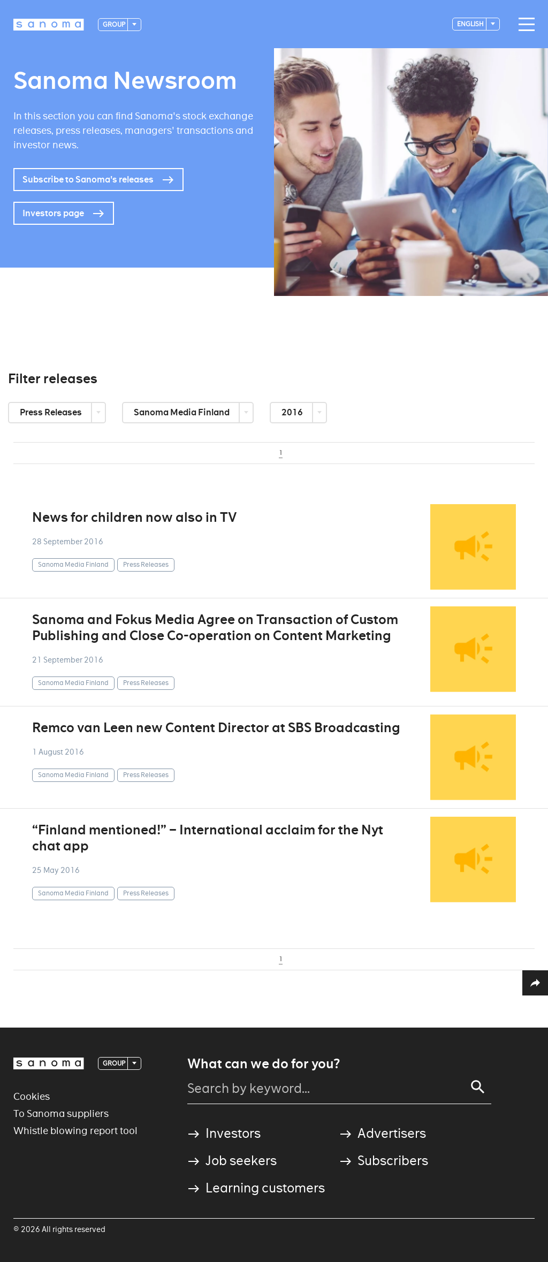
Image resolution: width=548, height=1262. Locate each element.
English (471, 24)
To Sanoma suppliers (61, 1113)
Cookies (31, 1096)
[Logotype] (48, 25)
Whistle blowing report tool (75, 1130)
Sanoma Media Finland (182, 412)
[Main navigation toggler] (524, 24)
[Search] (478, 1087)
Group (114, 24)
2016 (293, 412)
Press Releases (51, 412)
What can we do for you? (263, 1064)
